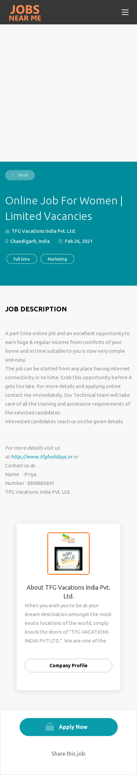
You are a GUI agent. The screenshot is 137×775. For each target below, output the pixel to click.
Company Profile (68, 665)
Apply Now (73, 727)
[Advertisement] (68, 93)
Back (22, 175)
